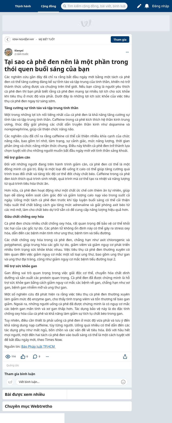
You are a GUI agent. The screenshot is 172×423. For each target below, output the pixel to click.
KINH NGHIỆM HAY (23, 39)
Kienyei (19, 50)
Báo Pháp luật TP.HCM (38, 346)
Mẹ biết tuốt (47, 39)
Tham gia (120, 39)
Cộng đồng (48, 6)
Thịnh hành (23, 6)
